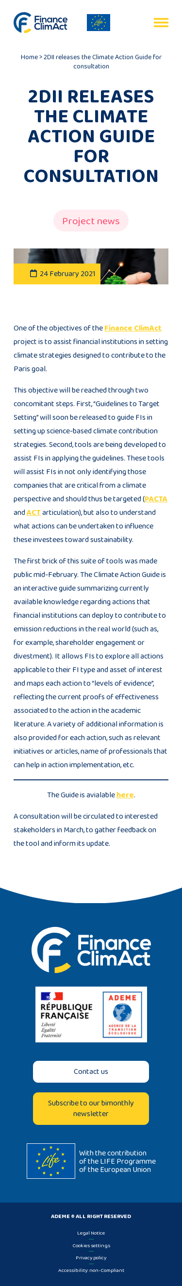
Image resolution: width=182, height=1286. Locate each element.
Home (29, 57)
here (125, 794)
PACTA (156, 498)
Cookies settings (91, 1245)
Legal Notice (91, 1233)
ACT (34, 512)
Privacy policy (91, 1257)
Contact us (91, 1071)
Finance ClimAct (133, 327)
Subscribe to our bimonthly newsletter (91, 1108)
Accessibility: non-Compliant (91, 1270)
